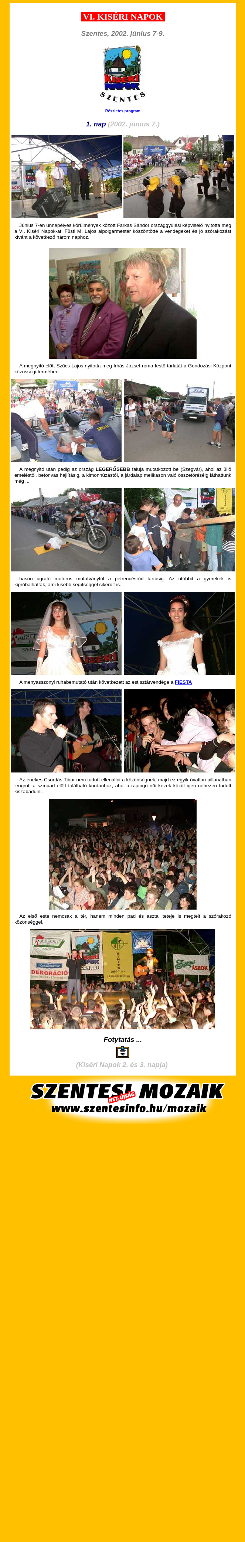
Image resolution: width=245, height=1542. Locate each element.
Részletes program (122, 111)
